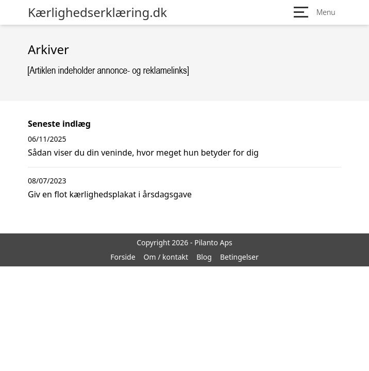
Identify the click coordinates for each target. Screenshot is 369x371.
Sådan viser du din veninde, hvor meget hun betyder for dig (143, 152)
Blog (204, 257)
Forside (122, 257)
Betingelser (239, 257)
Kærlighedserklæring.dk (97, 12)
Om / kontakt (166, 257)
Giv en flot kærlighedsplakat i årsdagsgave (110, 194)
